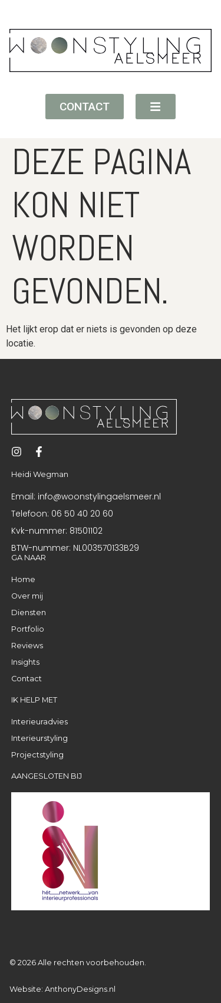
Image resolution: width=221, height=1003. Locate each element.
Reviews (27, 645)
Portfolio (27, 629)
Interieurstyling (39, 738)
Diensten (28, 612)
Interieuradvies (39, 721)
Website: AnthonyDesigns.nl (62, 989)
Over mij (27, 596)
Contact (26, 678)
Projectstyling (37, 754)
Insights (25, 662)
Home (23, 579)
